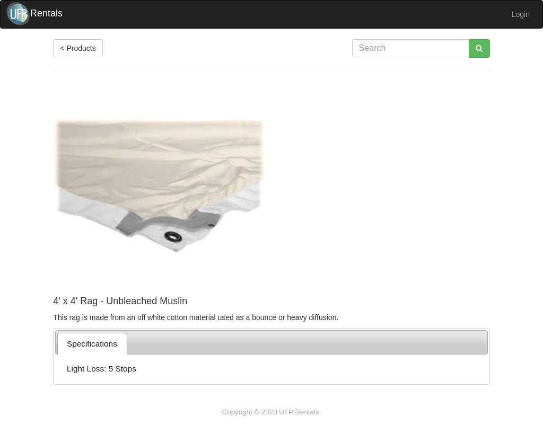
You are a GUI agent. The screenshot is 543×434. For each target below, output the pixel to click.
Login (521, 14)
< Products (77, 48)
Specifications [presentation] (92, 343)
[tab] (92, 344)
